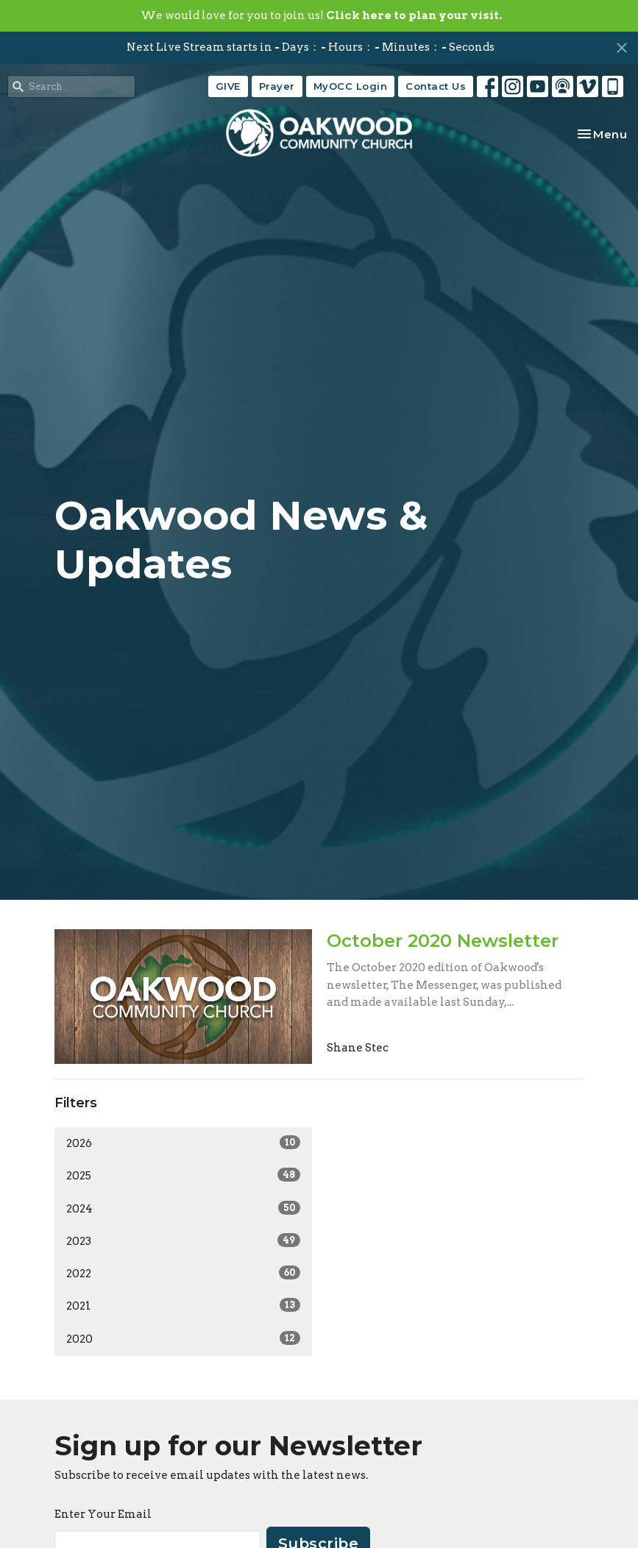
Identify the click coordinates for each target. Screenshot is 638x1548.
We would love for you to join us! (321, 15)
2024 (183, 1208)
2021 (183, 1305)
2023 (183, 1240)
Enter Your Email (103, 1514)
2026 (183, 1142)
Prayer (277, 86)
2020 (183, 1338)
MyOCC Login (350, 86)
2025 (183, 1175)
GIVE (228, 86)
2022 (183, 1272)
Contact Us (435, 86)
